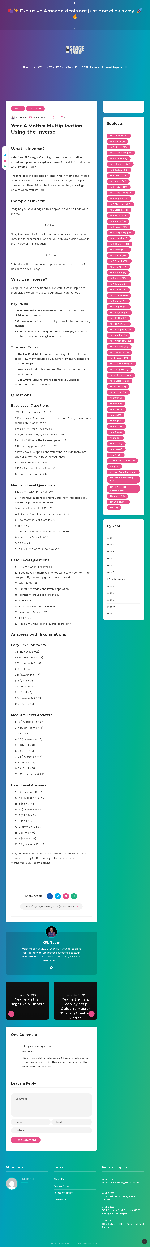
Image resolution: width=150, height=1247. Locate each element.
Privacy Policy (61, 1186)
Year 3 (110, 551)
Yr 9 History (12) (118, 147)
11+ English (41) (118, 502)
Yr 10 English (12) (119, 369)
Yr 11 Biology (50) (119, 346)
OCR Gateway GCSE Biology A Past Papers (123, 1226)
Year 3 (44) (116, 432)
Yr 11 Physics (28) (119, 312)
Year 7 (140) (116, 409)
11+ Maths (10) (117, 496)
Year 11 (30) (116, 443)
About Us (29, 67)
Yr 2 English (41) (118, 306)
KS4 (68, 67)
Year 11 (110, 613)
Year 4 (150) (116, 426)
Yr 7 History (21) (118, 227)
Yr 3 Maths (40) (118, 289)
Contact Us (60, 1199)
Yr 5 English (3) (118, 272)
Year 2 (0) (115, 438)
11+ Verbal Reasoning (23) (121, 479)
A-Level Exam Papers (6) (123, 472)
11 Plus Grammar (116, 579)
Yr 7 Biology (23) (119, 249)
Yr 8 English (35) (119, 198)
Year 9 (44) (116, 398)
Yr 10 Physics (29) (119, 352)
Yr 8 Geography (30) (121, 193)
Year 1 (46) (115, 455)
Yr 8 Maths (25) (118, 181)
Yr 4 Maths (35, 108)
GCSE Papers (90, 67)
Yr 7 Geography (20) (121, 232)
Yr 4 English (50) (119, 284)
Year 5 (110, 565)
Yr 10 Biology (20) (119, 381)
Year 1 (110, 537)
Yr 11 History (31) (118, 324)
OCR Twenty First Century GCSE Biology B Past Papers (121, 1212)
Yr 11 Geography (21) (120, 329)
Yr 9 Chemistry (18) (120, 164)
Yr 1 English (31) (118, 392)
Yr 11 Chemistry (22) (120, 341)
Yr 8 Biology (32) (119, 210)
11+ (77, 67)
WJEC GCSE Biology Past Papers (121, 1182)
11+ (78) (114, 507)
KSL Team (51, 942)
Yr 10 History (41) (119, 358)
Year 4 (18, 108)
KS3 (58, 67)
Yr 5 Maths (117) (118, 267)
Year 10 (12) (116, 449)
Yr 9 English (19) (118, 158)
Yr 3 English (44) (119, 295)
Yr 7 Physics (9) (118, 215)
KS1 (40, 67)
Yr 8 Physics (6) (118, 175)
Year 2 (110, 544)
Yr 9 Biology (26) (119, 170)
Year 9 (110, 599)
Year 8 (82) (116, 403)
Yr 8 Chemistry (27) (120, 204)
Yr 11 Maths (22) (118, 318)
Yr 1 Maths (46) (118, 386)
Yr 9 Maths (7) (117, 141)
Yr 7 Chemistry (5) (119, 244)
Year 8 (110, 593)
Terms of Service (63, 1192)
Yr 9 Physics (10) (119, 136)
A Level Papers (112, 67)
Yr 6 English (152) (119, 261)
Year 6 (110, 572)
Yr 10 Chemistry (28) (121, 375)
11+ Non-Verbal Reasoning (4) (118, 489)
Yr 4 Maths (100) (118, 278)
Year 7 (110, 586)
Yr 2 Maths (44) (118, 301)
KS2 (49, 67)
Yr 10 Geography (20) (121, 363)
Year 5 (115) (116, 420)
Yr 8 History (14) (118, 187)
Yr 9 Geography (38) (121, 153)
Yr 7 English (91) (118, 238)
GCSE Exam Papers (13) (122, 460)
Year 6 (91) (115, 415)
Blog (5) (114, 466)
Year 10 (111, 606)
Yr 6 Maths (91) (118, 255)
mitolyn (26, 1046)
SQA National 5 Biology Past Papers (119, 1198)
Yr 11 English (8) (118, 335)
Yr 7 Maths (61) (118, 221)
